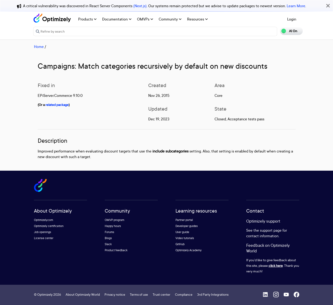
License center (43, 238)
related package (57, 104)
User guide (182, 232)
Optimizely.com (43, 220)
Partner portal (184, 220)
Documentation (116, 19)
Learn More (296, 5)
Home (39, 46)
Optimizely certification (49, 226)
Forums (109, 232)
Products (87, 19)
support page (271, 230)
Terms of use (139, 294)
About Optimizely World (83, 294)
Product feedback (116, 250)
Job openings (42, 232)
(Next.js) (140, 5)
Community (170, 19)
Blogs (108, 238)
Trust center (161, 294)
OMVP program (114, 220)
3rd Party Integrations (213, 294)
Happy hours (113, 226)
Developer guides (186, 226)
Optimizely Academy (188, 250)
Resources (197, 19)
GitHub (180, 244)
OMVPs (145, 19)
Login (291, 19)
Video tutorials (184, 238)
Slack (108, 244)
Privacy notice (114, 294)
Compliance (183, 294)
